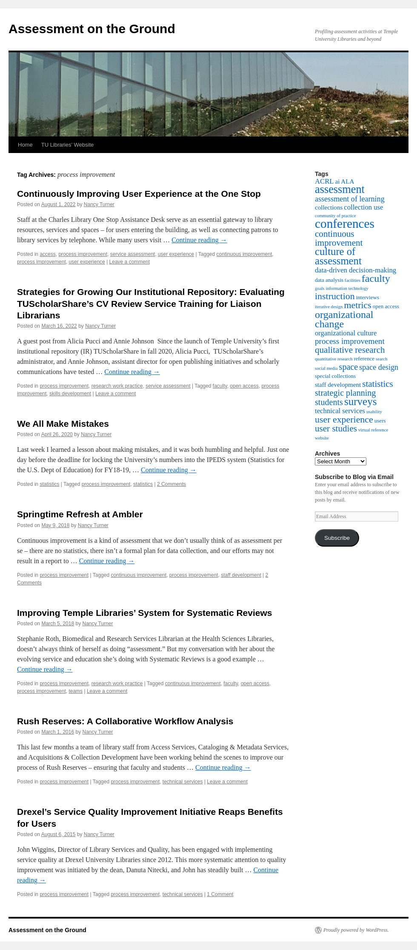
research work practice (117, 386)
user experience (176, 254)
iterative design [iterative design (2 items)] (329, 306)
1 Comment (220, 894)
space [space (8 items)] (348, 366)
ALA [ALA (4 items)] (347, 181)
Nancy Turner (99, 204)
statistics (49, 484)
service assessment (132, 254)
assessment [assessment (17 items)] (340, 189)
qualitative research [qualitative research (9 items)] (350, 350)
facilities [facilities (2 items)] (352, 280)
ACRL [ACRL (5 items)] (324, 181)
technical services (183, 782)
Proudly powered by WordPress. (356, 930)
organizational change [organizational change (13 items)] (344, 319)
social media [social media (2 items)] (326, 368)
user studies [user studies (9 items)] (336, 428)
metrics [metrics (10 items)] (357, 305)
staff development (241, 575)
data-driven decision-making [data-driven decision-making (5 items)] (355, 270)
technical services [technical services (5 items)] (340, 411)
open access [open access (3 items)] (386, 306)
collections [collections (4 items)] (329, 207)
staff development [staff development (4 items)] (338, 384)
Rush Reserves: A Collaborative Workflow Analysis (125, 721)
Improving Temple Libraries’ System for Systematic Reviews (144, 613)
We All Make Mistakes (63, 423)
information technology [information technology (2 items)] (347, 288)
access (47, 254)
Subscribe (337, 538)
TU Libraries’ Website (67, 145)
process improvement (82, 254)
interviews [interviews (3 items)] (367, 297)
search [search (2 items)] (381, 359)
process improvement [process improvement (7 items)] (350, 341)
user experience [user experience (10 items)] (344, 419)
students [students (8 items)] (329, 402)
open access (244, 386)
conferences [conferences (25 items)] (344, 223)
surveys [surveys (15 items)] (360, 401)
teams (76, 691)
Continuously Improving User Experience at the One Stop (139, 194)
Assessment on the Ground (92, 29)
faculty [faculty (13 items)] (376, 278)
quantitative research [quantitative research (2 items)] (333, 359)
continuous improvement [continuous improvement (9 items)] (339, 238)
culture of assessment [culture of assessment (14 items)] (338, 256)
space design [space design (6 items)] (378, 367)
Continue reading (199, 240)
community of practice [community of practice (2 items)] (335, 215)
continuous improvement (244, 254)
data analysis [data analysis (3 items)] (329, 280)
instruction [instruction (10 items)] (335, 296)
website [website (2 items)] (322, 438)
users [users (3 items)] (380, 420)
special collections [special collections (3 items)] (335, 376)
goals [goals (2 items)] (320, 288)
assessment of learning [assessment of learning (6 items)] (350, 199)
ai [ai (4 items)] (337, 181)
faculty (220, 386)
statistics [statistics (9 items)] (377, 384)
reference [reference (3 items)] (364, 358)
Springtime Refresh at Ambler (80, 514)
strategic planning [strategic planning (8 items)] (345, 392)
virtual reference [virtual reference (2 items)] (373, 430)
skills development (70, 394)
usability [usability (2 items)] (374, 411)
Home (25, 145)
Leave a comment (129, 262)
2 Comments (171, 484)
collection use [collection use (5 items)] (363, 207)
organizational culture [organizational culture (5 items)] (346, 333)
